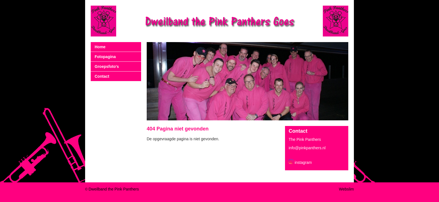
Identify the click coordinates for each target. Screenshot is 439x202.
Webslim (346, 189)
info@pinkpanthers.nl (307, 148)
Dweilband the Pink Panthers (113, 189)
